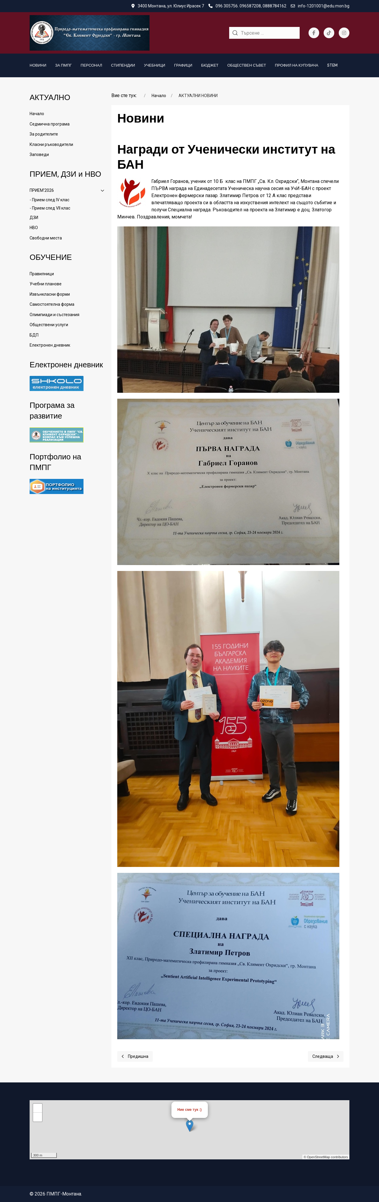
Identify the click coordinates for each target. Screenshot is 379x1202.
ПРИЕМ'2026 (67, 190)
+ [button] (38, 1108)
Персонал (91, 65)
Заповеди (39, 154)
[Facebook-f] (314, 33)
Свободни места (46, 238)
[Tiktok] (329, 33)
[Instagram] (344, 33)
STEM (332, 65)
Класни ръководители (51, 144)
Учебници (154, 65)
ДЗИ (34, 217)
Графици (183, 65)
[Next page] (326, 1056)
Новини (38, 65)
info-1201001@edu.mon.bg (320, 6)
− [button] (38, 1117)
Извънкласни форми (50, 294)
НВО (34, 227)
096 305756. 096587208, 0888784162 (247, 6)
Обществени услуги (49, 324)
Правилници (42, 273)
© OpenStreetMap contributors (326, 1157)
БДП (34, 335)
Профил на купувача (296, 65)
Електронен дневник (50, 345)
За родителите (44, 134)
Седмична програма (50, 124)
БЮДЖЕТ (210, 65)
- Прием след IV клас (49, 199)
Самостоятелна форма (52, 304)
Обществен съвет (246, 65)
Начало (37, 113)
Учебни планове (46, 283)
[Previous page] (135, 1056)
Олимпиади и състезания (54, 314)
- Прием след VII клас (50, 208)
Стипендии (123, 65)
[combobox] (264, 33)
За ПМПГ (63, 65)
